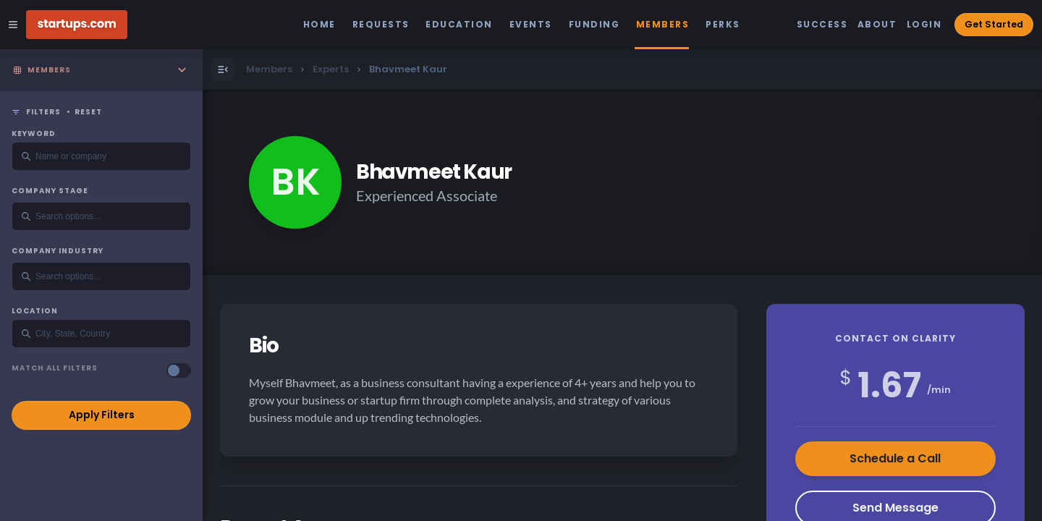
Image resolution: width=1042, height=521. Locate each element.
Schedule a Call (895, 458)
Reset (88, 112)
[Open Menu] (222, 69)
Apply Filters (102, 414)
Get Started (994, 24)
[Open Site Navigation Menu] (13, 24)
